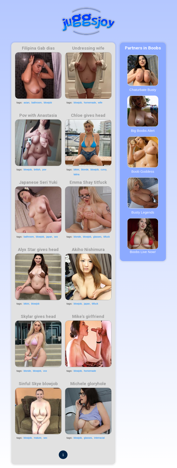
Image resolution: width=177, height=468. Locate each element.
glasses (97, 236)
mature (37, 437)
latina (77, 174)
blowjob (48, 102)
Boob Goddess (142, 154)
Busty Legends (142, 195)
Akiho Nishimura (88, 249)
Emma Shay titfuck (88, 182)
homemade (90, 102)
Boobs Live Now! (142, 236)
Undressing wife (88, 48)
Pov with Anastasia (38, 115)
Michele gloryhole (88, 383)
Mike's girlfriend (88, 316)
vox (45, 370)
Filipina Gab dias (38, 48)
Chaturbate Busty (142, 73)
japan (49, 236)
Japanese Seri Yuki (38, 182)
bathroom (36, 102)
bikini (76, 169)
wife (100, 102)
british (37, 169)
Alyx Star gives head (38, 249)
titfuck (106, 236)
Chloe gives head (88, 115)
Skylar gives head (38, 316)
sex (56, 236)
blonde (84, 169)
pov (44, 169)
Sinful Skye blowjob (38, 383)
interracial (99, 437)
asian (27, 102)
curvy (103, 169)
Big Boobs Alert (142, 114)
